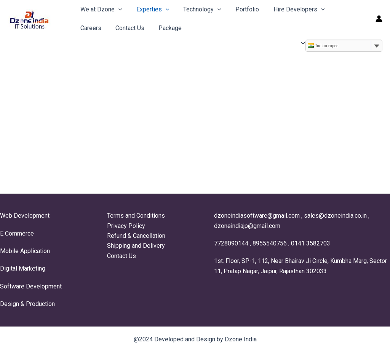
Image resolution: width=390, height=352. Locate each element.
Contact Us (93, 28)
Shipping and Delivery (136, 245)
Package (132, 28)
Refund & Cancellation (136, 235)
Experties (149, 9)
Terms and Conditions (136, 215)
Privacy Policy (126, 225)
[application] (117, 9)
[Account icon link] (379, 18)
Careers (338, 9)
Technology (197, 9)
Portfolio (240, 9)
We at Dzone (100, 9)
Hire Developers (290, 9)
